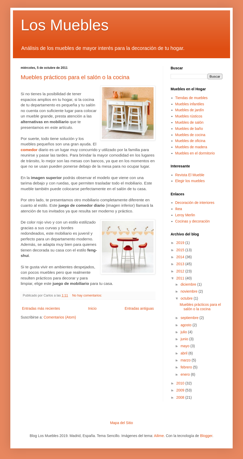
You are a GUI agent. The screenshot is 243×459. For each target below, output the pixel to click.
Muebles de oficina (190, 141)
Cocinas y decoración (192, 221)
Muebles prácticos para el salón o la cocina (75, 77)
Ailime (159, 436)
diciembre (188, 284)
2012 (180, 271)
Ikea (178, 209)
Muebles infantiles (189, 104)
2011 (180, 278)
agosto (186, 325)
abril (184, 353)
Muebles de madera (191, 147)
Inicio (92, 308)
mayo (185, 346)
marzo (186, 360)
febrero (186, 367)
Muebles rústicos (188, 116)
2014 (180, 257)
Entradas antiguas (139, 308)
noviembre (189, 291)
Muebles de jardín (189, 110)
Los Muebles (65, 25)
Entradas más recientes (41, 308)
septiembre (189, 318)
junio (184, 339)
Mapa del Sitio (121, 423)
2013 (180, 264)
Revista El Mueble (189, 175)
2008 (180, 397)
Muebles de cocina (190, 135)
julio (184, 332)
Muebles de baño (189, 129)
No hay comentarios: (87, 295)
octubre (187, 298)
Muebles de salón (189, 122)
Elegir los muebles (190, 181)
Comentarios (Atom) (60, 317)
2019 (180, 243)
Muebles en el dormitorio (195, 153)
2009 (180, 390)
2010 (180, 383)
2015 (180, 250)
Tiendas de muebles (191, 98)
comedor (29, 149)
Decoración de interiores (195, 203)
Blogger (206, 436)
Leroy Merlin (185, 215)
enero (185, 374)
